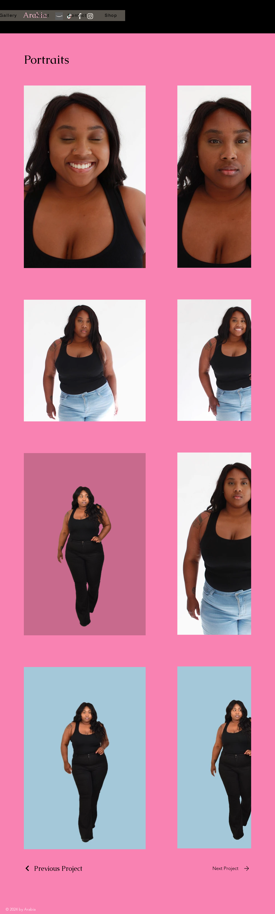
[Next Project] (231, 868)
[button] (221, 14)
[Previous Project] (53, 868)
